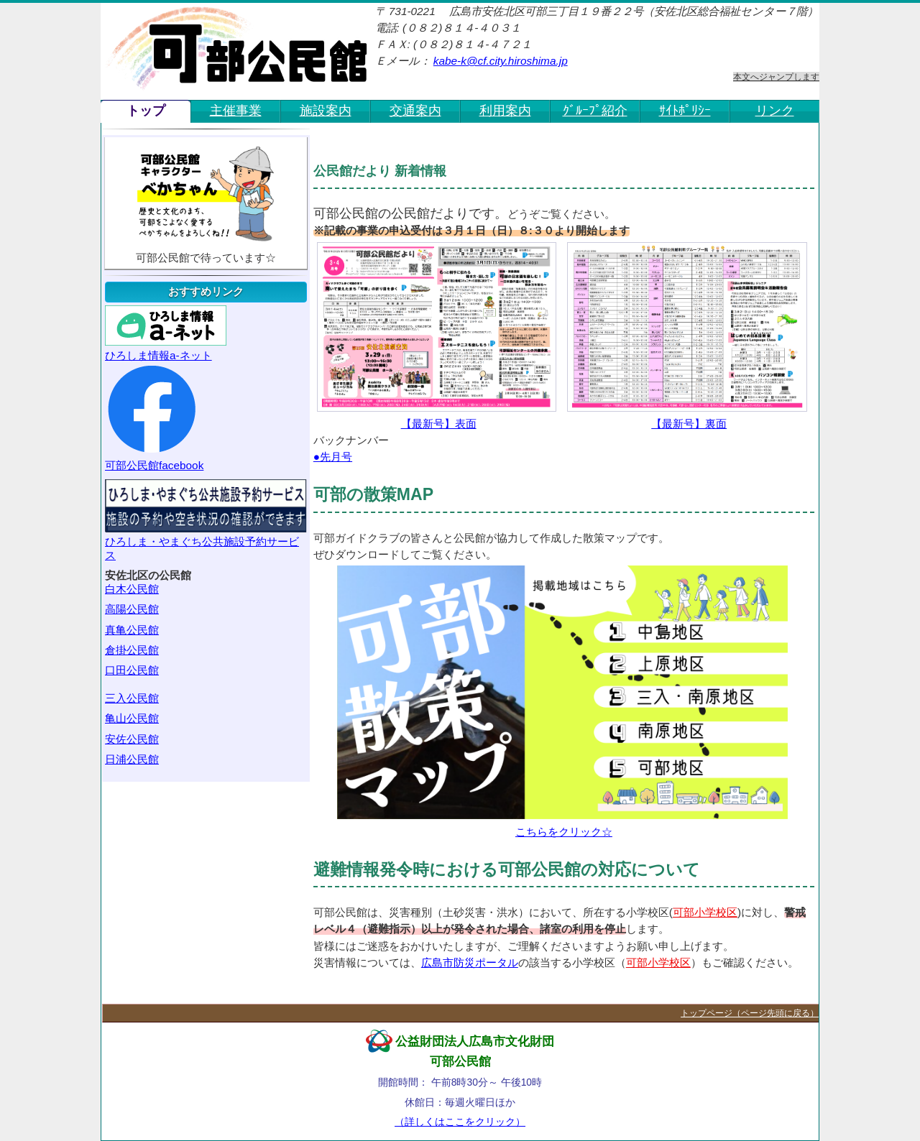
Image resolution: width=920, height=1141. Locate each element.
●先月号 (332, 457)
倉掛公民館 (132, 650)
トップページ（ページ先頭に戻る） (750, 1013)
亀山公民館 (132, 718)
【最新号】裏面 (686, 336)
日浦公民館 (132, 759)
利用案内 (505, 110)
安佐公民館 (132, 739)
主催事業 (236, 110)
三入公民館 (132, 698)
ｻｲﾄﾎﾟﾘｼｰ (685, 110)
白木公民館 (132, 589)
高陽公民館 (132, 609)
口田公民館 (132, 670)
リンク (774, 110)
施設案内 (325, 110)
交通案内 (415, 110)
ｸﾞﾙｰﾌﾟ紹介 (595, 110)
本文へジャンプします (776, 77)
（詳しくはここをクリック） (460, 1121)
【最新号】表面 (436, 336)
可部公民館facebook (154, 416)
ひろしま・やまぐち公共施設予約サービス (206, 520)
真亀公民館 (132, 630)
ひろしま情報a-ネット (165, 333)
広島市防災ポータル (469, 962)
